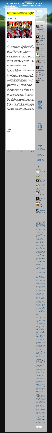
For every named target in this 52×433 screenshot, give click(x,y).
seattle (42, 388)
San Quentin (44, 381)
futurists (37, 283)
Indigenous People (42, 300)
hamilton (44, 290)
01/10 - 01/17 (39, 147)
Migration (44, 342)
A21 (44, 221)
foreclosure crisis (40, 280)
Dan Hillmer (43, 259)
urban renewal (40, 417)
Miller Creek (37, 344)
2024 (37, 85)
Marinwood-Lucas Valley (41, 336)
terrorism (39, 410)
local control (40, 316)
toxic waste (38, 412)
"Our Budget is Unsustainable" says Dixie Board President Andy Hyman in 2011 (42, 210)
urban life (37, 417)
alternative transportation (42, 229)
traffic (42, 412)
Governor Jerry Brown (41, 289)
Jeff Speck (40, 304)
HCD (44, 291)
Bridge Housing (41, 239)
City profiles (44, 247)
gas (43, 284)
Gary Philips (41, 284)
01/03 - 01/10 (39, 148)
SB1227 (44, 384)
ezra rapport (44, 277)
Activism (44, 224)
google (43, 287)
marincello (43, 326)
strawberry (37, 402)
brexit (42, 238)
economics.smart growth (38, 271)
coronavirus (37, 255)
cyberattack (44, 258)
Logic (43, 316)
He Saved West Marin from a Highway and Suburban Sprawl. (42, 48)
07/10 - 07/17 (39, 120)
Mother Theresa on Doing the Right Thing (42, 31)
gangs (39, 283)
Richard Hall (43, 376)
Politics (44, 361)
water (42, 419)
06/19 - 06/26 (39, 123)
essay (44, 276)
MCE (38, 339)
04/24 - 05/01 (39, 131)
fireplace (39, 279)
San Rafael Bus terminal (40, 382)
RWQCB (37, 380)
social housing (41, 396)
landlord (44, 311)
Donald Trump (43, 268)
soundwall (38, 398)
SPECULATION (41, 398)
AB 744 (38, 222)
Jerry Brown (43, 304)
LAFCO (42, 310)
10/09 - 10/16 (39, 106)
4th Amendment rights (40, 221)
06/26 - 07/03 (39, 122)
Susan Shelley (42, 406)
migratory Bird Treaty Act (40, 343)
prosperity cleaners (38, 368)
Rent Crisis (38, 375)
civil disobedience (38, 248)
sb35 (42, 385)
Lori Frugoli (40, 317)
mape (36, 319)
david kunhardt (38, 261)
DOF (40, 267)
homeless (42, 294)
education (37, 272)
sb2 (38, 385)
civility (44, 248)
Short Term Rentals (41, 391)
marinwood (37, 327)
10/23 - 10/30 (39, 104)
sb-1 (38, 384)
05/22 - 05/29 (39, 127)
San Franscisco (40, 381)
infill (36, 301)
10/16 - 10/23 (39, 105)
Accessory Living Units (39, 224)
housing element (38, 296)
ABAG (37, 223)
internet (42, 302)
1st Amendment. (42, 220)
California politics (38, 242)
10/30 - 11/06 (39, 103)
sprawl (39, 399)
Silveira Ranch (42, 392)
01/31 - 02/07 (39, 144)
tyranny (37, 415)
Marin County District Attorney (40, 323)
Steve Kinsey (42, 401)
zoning (37, 423)
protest (42, 368)
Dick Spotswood (42, 264)
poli (44, 359)
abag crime (42, 223)
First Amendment (43, 279)
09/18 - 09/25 (39, 109)
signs (38, 392)
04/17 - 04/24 (39, 132)
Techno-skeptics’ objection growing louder (40, 162)
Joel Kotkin (41, 305)
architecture (44, 231)
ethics (37, 277)
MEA (44, 339)
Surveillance (41, 404)
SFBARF (37, 391)
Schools (37, 387)
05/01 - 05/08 (39, 130)
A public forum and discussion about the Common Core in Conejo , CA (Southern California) (42, 67)
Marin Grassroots (41, 324)
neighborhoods (42, 348)
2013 (37, 166)
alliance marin (40, 228)
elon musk (43, 272)
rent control (44, 374)
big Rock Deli (43, 234)
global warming (43, 286)
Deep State (39, 262)
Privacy (39, 366)
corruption (42, 255)
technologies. (41, 409)
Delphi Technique (43, 262)
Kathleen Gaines (40, 308)
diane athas (38, 264)
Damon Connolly (39, 259)
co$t (41, 250)
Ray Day (38, 371)
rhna (42, 375)
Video (36, 418)
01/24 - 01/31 (39, 145)
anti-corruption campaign (14, 105)
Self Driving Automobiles (42, 389)
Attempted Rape (43, 232)
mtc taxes (43, 346)
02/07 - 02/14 (39, 143)
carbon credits (40, 244)
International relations (38, 302)
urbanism (44, 417)
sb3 (40, 385)
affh (38, 225)
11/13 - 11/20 (39, 101)
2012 (37, 167)
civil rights (42, 248)
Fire (36, 279)
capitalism (37, 244)
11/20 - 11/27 (39, 100)
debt (36, 262)
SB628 (40, 386)
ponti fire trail (43, 362)
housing (44, 295)
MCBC (36, 339)
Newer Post (8, 151)
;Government (37, 220)
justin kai (42, 307)
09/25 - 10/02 (39, 108)
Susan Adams (42, 405)
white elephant (40, 421)
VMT (39, 418)
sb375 (44, 385)
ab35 (44, 222)
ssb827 (43, 399)
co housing (38, 250)
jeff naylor (37, 304)
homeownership (38, 295)
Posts (38, 10)
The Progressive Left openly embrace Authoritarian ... (40, 154)
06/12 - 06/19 (39, 124)
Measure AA (41, 340)
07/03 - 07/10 (39, 121)
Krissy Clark (38, 310)
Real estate (41, 371)
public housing (44, 369)
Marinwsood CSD (39, 337)
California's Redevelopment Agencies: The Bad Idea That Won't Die (42, 60)
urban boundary (39, 416)
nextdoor (40, 349)
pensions (37, 355)
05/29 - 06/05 (39, 126)
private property (43, 366)
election (40, 272)
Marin (42, 320)
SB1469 (37, 385)
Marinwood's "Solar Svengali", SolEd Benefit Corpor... (41, 152)
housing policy (43, 297)
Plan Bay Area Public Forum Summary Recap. (42, 204)
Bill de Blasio (41, 235)
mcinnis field (41, 339)
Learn (39, 314)
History (36, 294)
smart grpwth (41, 394)
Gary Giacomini (43, 283)
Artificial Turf (38, 232)
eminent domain (38, 273)
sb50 (36, 386)
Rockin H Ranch (43, 378)
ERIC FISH (8, 41)
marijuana (39, 320)
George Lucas (38, 286)
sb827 (43, 386)
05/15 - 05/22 (39, 128)
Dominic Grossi (39, 268)
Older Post (32, 151)
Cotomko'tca (40, 256)
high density (42, 292)
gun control (40, 290)
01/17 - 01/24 (39, 146)
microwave (38, 342)
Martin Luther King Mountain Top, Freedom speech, (41, 149)
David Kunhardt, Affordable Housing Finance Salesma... (41, 155)
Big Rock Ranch (37, 235)
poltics (39, 362)
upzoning (44, 415)
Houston (37, 298)
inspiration (42, 301)
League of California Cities (40, 313)
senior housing (41, 390)
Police (37, 360)
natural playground (38, 348)
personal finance (42, 355)
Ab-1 (40, 222)
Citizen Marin (40, 247)
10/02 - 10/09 (39, 107)
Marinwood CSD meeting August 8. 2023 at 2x (42, 80)
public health (40, 369)
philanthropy (43, 356)
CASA (39, 245)
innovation (39, 301)
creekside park (44, 256)
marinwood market (38, 332)
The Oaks (41, 410)
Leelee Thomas (43, 314)
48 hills (36, 221)
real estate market (41, 372)
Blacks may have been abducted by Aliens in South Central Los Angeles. (42, 41)
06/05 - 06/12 (39, 125)
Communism (40, 252)
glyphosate (40, 287)
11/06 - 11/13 (39, 102)
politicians (41, 361)
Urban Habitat (43, 416)
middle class (41, 342)
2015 (37, 164)
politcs (40, 360)
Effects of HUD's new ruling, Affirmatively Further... (40, 161)
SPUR (41, 399)
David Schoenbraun (43, 261)
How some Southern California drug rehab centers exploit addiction (42, 26)
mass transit (42, 338)
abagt (44, 223)
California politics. (43, 242)
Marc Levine (39, 319)
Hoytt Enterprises (41, 298)
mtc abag (40, 346)
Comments (38, 11)
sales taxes (42, 380)
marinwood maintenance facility (40, 331)
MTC (42, 345)
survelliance (37, 405)
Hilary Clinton (42, 293)
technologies (37, 409)
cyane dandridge (40, 258)
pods (42, 359)
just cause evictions (38, 307)
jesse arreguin (37, 305)
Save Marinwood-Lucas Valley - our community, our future (23, 3)
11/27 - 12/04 (39, 99)
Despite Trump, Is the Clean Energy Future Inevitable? (41, 54)
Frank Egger (43, 281)
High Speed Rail (38, 293)
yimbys (39, 422)
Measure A (37, 340)
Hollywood (39, 294)
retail (40, 375)
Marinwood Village (42, 335)
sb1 (41, 384)
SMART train (40, 395)
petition (40, 356)
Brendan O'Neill (40, 238)
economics (38, 270)
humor (44, 299)
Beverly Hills (37, 234)
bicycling (40, 234)
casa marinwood (43, 245)
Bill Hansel (44, 235)
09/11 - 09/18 (39, 110)
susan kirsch (37, 406)
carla (43, 244)
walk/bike (40, 419)
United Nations (40, 415)
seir (38, 389)
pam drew (44, 353)
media (44, 340)
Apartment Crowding (38, 231)
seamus (39, 388)
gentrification (37, 285)
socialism (44, 396)
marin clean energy (41, 321)
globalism (37, 287)
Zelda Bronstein (43, 422)
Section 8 (44, 388)
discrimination (43, 265)
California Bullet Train (42, 241)
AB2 (42, 222)
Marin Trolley (38, 326)
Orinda (38, 353)
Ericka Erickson (41, 276)
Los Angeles (43, 317)
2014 (37, 165)
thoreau (44, 410)
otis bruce (41, 353)
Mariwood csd (43, 337)
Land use (40, 311)
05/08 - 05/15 (39, 129)
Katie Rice (44, 308)
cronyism (42, 257)
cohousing (41, 251)
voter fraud (42, 418)
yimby (36, 422)
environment (38, 275)
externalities (41, 277)
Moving (40, 345)
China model (8, 57)
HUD (44, 298)
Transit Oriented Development (42, 413)
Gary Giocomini (37, 284)
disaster (40, 265)
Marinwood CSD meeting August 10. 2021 (42, 35)
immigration (37, 300)
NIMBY (42, 349)
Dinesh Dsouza (37, 265)
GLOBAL (8, 43)
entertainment (38, 274)
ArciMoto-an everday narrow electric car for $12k (40, 159)
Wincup (44, 421)
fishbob (36, 280)
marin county (43, 322)
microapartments (40, 341)
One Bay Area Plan (42, 352)
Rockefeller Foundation (38, 378)
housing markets (38, 297)
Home (21, 151)
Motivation (37, 345)
